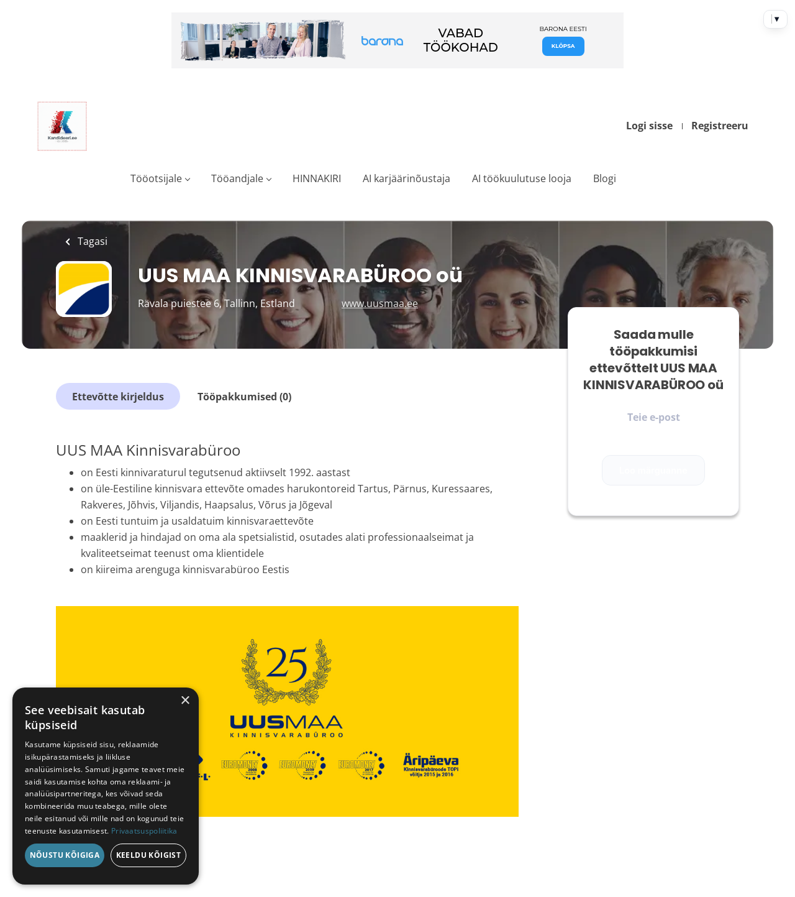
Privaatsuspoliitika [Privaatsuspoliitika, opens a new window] (144, 831)
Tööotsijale (156, 178)
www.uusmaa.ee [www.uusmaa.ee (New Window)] (380, 303)
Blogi (604, 178)
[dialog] (105, 786)
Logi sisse (649, 125)
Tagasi (91, 241)
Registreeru (719, 125)
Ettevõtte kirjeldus (118, 396)
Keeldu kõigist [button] (148, 855)
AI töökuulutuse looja (521, 178)
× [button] (184, 701)
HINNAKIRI (317, 178)
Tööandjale (237, 178)
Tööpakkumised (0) (244, 396)
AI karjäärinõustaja (406, 178)
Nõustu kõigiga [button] (65, 855)
